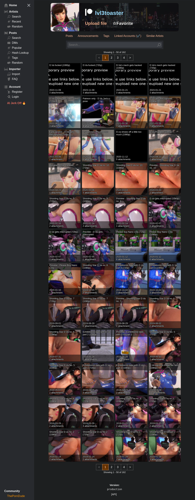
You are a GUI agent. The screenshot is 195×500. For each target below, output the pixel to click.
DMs (12, 43)
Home (10, 5)
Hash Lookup (18, 53)
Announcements (88, 35)
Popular (14, 48)
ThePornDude (16, 496)
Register (15, 92)
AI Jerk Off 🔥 (16, 103)
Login (13, 97)
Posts (69, 35)
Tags (12, 58)
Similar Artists (155, 35)
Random (15, 26)
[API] (114, 494)
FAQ (12, 79)
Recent (14, 21)
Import (13, 74)
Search (14, 16)
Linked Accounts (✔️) (127, 35)
